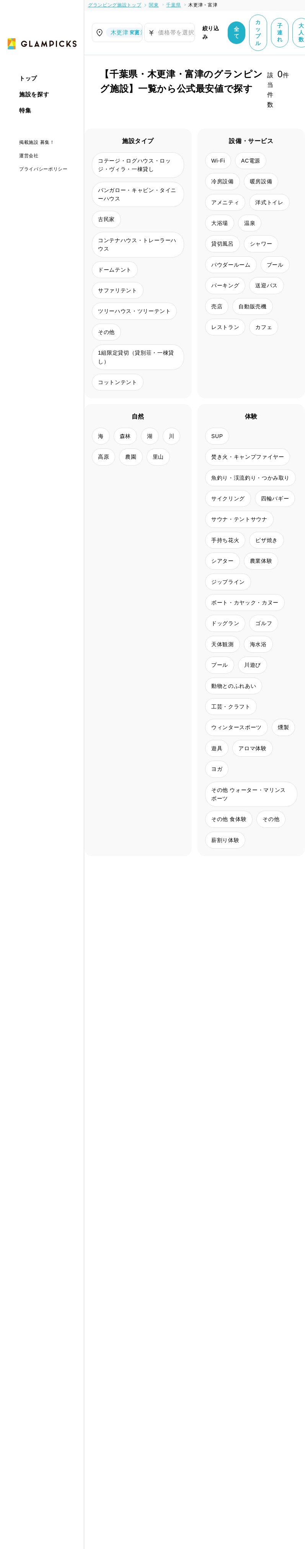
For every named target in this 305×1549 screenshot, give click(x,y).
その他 (106, 332)
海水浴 (258, 644)
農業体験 (261, 561)
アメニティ (225, 202)
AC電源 (250, 161)
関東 (153, 5)
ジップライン (228, 582)
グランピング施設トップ (114, 5)
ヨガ (216, 769)
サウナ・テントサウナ (239, 519)
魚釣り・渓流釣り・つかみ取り (250, 478)
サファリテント (117, 290)
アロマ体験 (252, 748)
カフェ (263, 327)
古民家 (106, 219)
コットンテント (117, 382)
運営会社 (29, 155)
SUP (217, 436)
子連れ (280, 32)
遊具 (216, 748)
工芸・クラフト (231, 707)
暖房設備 (261, 181)
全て (237, 32)
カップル (258, 32)
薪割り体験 (225, 840)
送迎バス (266, 285)
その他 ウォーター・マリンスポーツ (248, 794)
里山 (158, 457)
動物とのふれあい (233, 686)
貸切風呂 (222, 244)
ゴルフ (263, 623)
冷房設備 (222, 181)
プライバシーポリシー (43, 169)
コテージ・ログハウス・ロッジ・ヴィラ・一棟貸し (134, 165)
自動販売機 (252, 306)
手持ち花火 (225, 540)
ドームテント (115, 270)
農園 (130, 457)
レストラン (225, 327)
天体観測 (222, 644)
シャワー (261, 244)
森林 (125, 436)
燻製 (283, 727)
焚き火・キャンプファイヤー (247, 457)
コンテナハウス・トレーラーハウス (137, 244)
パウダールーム (231, 265)
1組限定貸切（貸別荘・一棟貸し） (136, 357)
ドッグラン (225, 623)
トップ (28, 78)
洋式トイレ (269, 202)
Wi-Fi (218, 161)
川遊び (252, 665)
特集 (25, 110)
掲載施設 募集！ (37, 142)
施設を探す (34, 94)
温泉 (249, 223)
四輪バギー (275, 498)
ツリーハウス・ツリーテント (134, 311)
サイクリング (228, 498)
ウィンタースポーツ (236, 727)
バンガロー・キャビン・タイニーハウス (137, 194)
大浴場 (219, 223)
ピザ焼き (266, 540)
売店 (216, 306)
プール (275, 265)
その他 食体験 (228, 819)
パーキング (225, 285)
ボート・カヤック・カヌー (245, 602)
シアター (222, 561)
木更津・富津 (202, 5)
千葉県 (173, 5)
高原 (103, 457)
